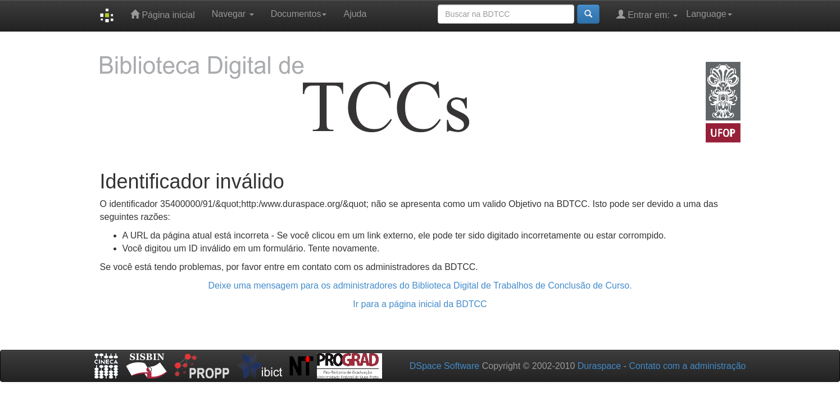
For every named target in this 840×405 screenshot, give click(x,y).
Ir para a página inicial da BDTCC (420, 304)
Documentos (299, 14)
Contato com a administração (687, 366)
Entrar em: (647, 14)
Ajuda (354, 14)
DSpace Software (445, 366)
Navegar (233, 14)
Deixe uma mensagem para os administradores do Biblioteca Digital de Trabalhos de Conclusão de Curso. (420, 285)
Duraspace (599, 366)
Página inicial (162, 14)
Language (709, 14)
